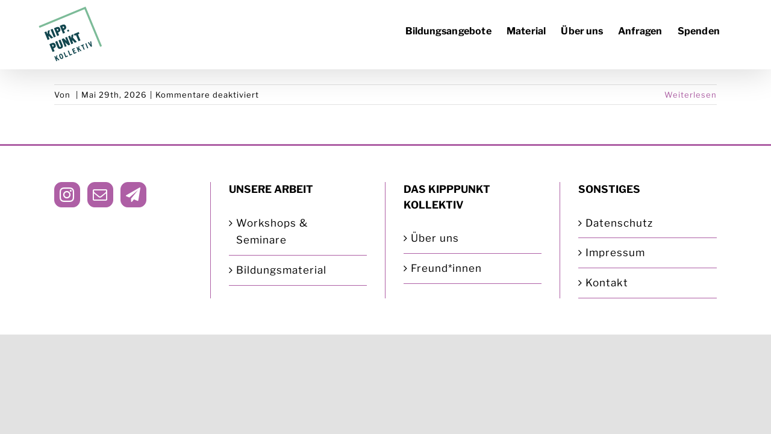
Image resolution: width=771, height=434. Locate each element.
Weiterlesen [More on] (690, 94)
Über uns (435, 238)
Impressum (615, 253)
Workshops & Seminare (272, 232)
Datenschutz (619, 223)
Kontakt (606, 283)
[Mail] (100, 194)
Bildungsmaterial (281, 270)
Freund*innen (446, 268)
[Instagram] (67, 194)
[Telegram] (133, 194)
